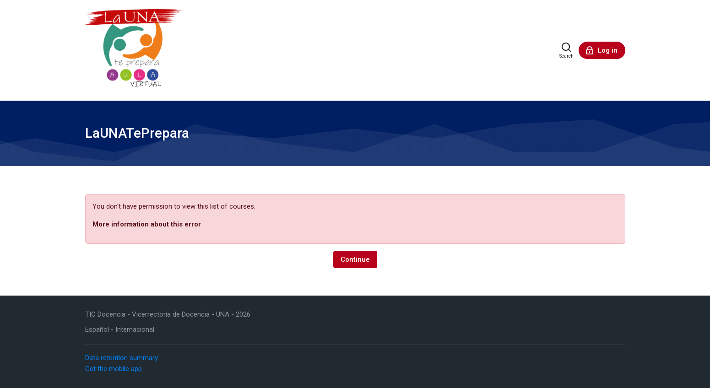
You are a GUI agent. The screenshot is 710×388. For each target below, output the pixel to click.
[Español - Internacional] (119, 329)
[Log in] (602, 50)
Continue (355, 259)
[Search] (566, 50)
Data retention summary (121, 358)
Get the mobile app (113, 369)
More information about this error (146, 224)
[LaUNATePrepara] (133, 50)
